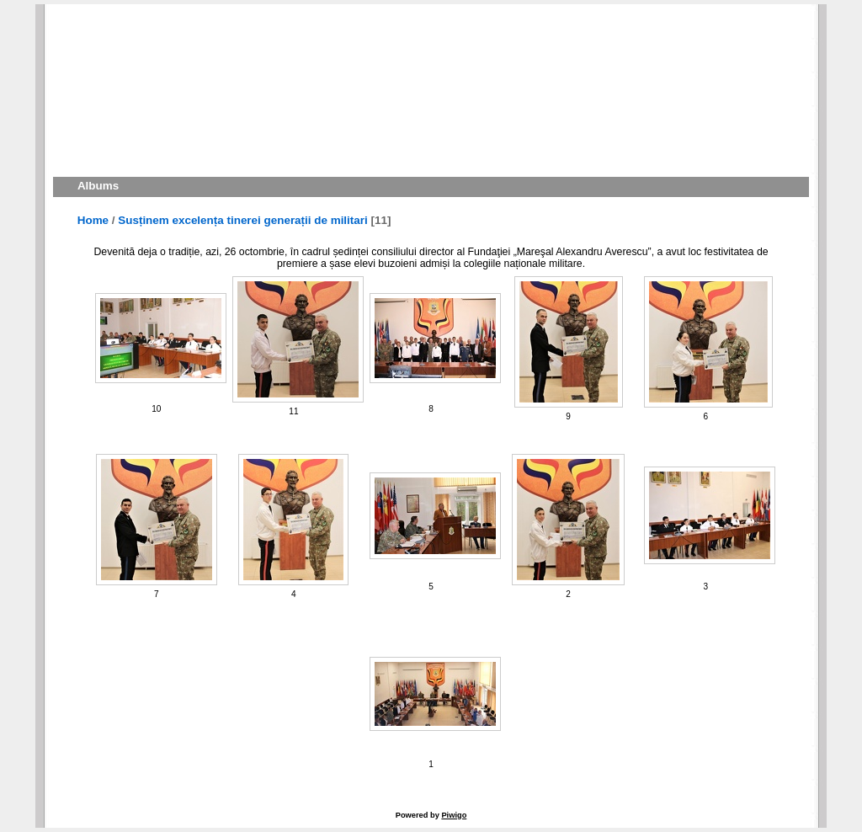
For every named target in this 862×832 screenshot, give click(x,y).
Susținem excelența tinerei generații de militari (242, 220)
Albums (98, 185)
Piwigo (453, 815)
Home (93, 220)
